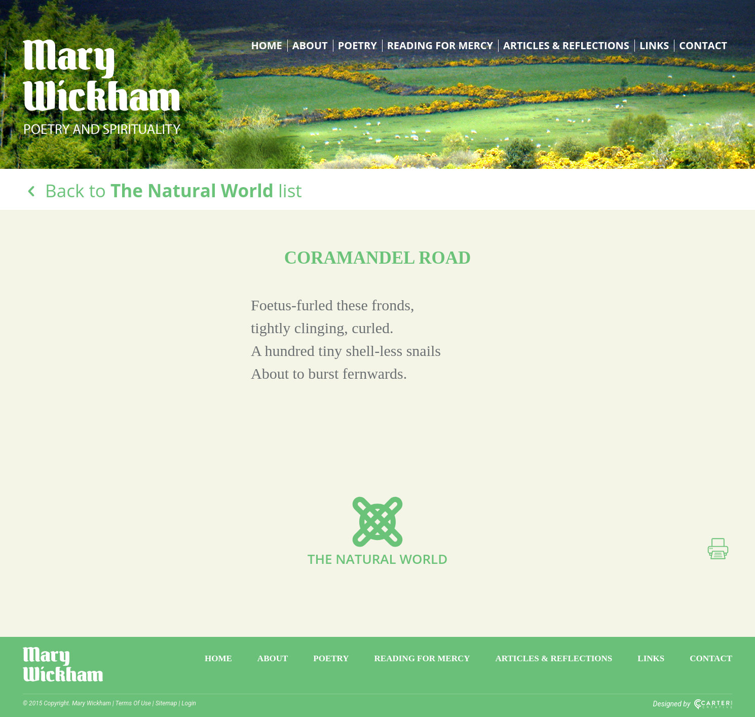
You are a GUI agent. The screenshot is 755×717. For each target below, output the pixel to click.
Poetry (357, 46)
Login (188, 703)
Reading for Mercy (440, 46)
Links (654, 46)
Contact (703, 46)
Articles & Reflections (566, 46)
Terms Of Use (133, 703)
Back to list (162, 190)
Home (266, 46)
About (310, 46)
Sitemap (166, 703)
